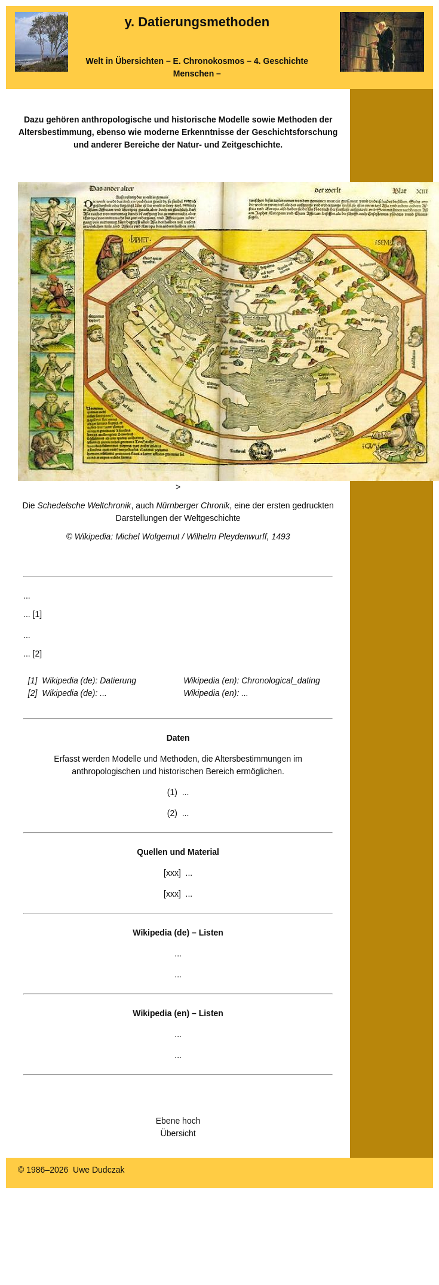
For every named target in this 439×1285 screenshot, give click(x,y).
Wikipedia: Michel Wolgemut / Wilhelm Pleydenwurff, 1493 (182, 536)
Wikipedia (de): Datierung (89, 680)
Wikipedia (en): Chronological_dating (251, 680)
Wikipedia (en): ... (215, 693)
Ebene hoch (178, 1120)
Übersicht (178, 1133)
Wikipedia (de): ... (74, 693)
